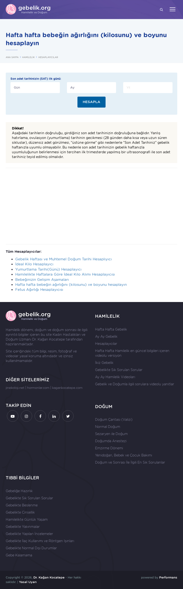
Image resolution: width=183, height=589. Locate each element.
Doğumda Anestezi (111, 441)
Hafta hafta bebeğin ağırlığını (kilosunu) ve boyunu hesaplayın (71, 284)
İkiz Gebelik (104, 363)
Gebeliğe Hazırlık (19, 491)
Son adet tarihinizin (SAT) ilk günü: (35, 78)
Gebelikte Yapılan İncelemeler (29, 534)
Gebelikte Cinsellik (20, 512)
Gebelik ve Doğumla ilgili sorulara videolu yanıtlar (134, 384)
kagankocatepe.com (67, 388)
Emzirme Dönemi (109, 448)
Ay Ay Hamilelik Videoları (115, 377)
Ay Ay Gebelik (106, 336)
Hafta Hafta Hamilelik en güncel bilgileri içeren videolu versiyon (132, 353)
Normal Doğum (107, 427)
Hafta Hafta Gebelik (111, 329)
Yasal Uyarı (28, 582)
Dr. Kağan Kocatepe (48, 339)
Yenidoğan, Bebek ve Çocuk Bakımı (123, 455)
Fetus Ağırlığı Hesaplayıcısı (39, 289)
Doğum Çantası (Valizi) (113, 419)
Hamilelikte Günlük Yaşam (27, 519)
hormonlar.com (38, 388)
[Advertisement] (91, 206)
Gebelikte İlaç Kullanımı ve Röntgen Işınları (40, 541)
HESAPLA (91, 102)
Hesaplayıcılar (106, 344)
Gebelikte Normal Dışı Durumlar (31, 548)
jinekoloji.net (15, 388)
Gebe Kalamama (19, 555)
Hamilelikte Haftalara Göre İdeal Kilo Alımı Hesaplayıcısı (65, 274)
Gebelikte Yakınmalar (23, 527)
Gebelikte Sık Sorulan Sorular (118, 370)
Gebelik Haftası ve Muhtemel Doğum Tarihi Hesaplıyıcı (63, 259)
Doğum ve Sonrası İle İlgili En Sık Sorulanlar (130, 462)
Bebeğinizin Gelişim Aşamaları (42, 279)
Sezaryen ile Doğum (111, 434)
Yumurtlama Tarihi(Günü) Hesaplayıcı (48, 269)
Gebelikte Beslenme (22, 505)
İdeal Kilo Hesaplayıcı (34, 264)
